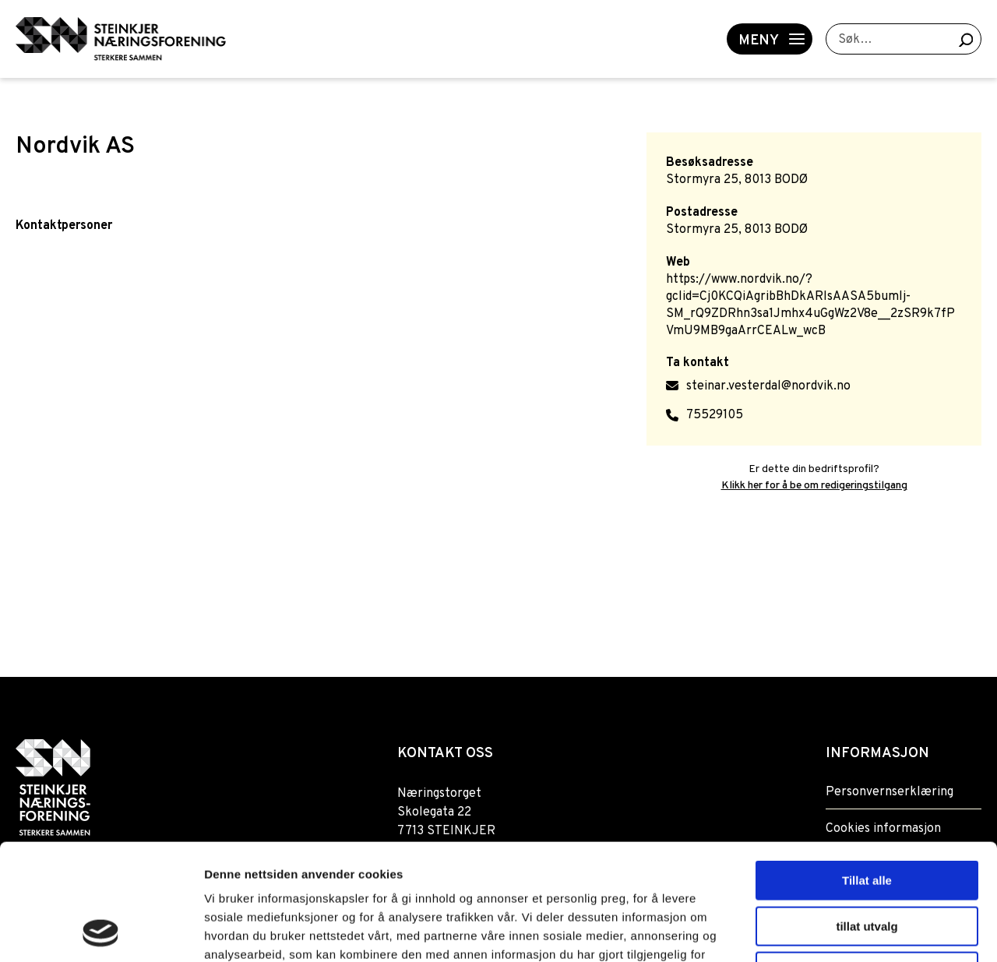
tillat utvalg (866, 817)
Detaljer (829, 931)
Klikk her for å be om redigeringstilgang (814, 485)
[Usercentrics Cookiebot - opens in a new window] (101, 931)
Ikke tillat (867, 862)
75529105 (714, 415)
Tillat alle (867, 771)
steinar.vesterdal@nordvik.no (768, 386)
